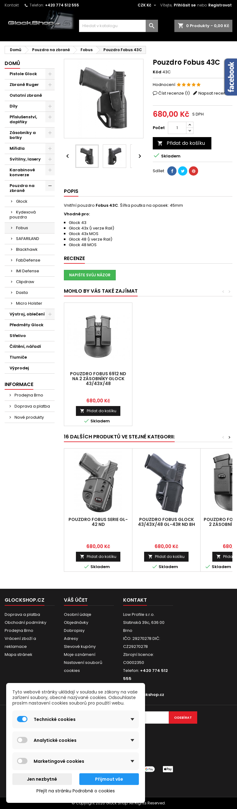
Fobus (22, 228)
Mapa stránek (18, 654)
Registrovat (220, 5)
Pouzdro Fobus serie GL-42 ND (98, 521)
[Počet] (177, 128)
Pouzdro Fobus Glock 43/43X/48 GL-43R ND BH (166, 521)
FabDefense (28, 260)
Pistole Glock (23, 74)
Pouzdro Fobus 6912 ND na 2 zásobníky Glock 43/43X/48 (98, 379)
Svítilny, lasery (25, 159)
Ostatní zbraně (26, 95)
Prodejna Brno (28, 395)
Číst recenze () (174, 93)
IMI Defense (27, 271)
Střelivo (18, 336)
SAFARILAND (27, 239)
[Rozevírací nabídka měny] (148, 5)
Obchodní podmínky (25, 622)
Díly (14, 106)
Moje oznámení (79, 654)
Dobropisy (74, 630)
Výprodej (19, 368)
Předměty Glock (27, 325)
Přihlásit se (185, 5)
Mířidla (17, 148)
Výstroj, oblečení (27, 314)
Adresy (71, 638)
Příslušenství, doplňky (23, 119)
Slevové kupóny (80, 646)
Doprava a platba (32, 406)
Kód (157, 72)
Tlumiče (18, 357)
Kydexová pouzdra (23, 214)
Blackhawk (27, 249)
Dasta (22, 292)
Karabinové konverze (22, 172)
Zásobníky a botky (23, 135)
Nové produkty (29, 417)
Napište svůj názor (89, 275)
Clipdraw (25, 282)
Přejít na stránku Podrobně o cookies (75, 791)
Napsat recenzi (213, 93)
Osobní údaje (77, 614)
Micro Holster (29, 303)
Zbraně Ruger (24, 84)
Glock (21, 201)
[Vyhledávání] (118, 26)
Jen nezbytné (42, 779)
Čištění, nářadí (25, 346)
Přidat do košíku (181, 143)
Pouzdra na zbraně (22, 188)
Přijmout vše (109, 779)
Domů (12, 63)
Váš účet (76, 600)
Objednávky (76, 622)
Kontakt (12, 5)
